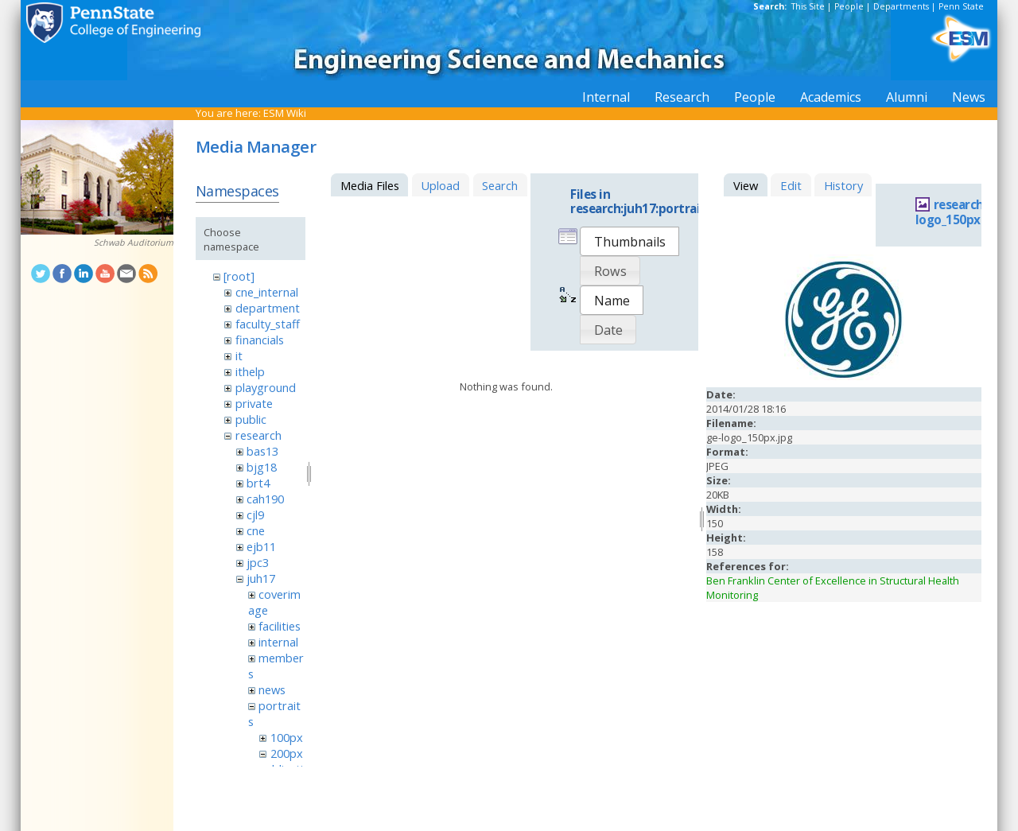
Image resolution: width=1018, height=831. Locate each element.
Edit (791, 185)
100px (286, 737)
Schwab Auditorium (133, 242)
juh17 (261, 578)
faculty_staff (267, 324)
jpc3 (258, 562)
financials (259, 340)
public (250, 419)
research (258, 435)
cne (256, 530)
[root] (238, 276)
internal (278, 642)
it (239, 355)
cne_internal (266, 292)
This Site (808, 6)
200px (286, 753)
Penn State (961, 6)
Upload (440, 185)
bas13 (262, 451)
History (843, 185)
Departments (901, 6)
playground (265, 387)
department (267, 308)
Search (500, 185)
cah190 (265, 499)
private (254, 403)
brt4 (258, 483)
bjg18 (262, 467)
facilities (279, 626)
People (849, 6)
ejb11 (261, 546)
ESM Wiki (284, 113)
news (272, 689)
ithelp (250, 371)
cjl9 (255, 514)
